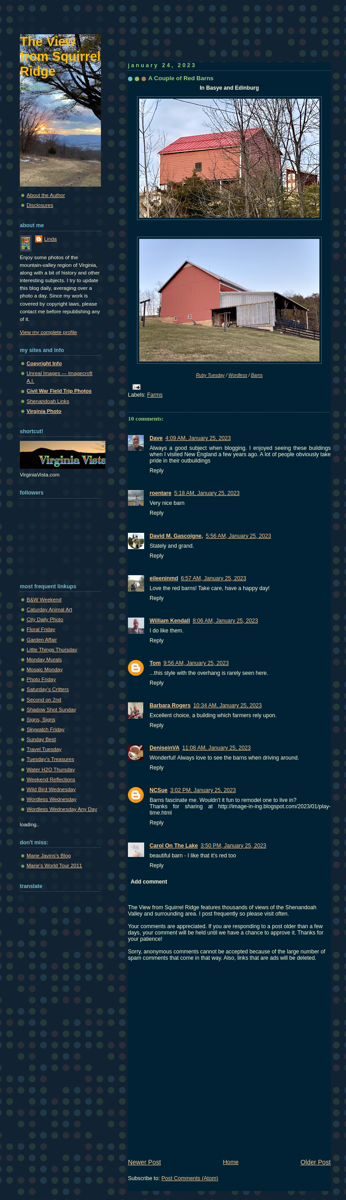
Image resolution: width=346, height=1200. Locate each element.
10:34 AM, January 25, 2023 (227, 705)
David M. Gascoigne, (176, 536)
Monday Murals (44, 659)
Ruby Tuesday (210, 375)
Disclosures (40, 205)
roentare (161, 493)
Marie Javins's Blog (49, 855)
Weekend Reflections (51, 779)
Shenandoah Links (48, 401)
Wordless (237, 375)
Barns (257, 375)
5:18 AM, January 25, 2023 (207, 493)
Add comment (149, 882)
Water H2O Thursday (51, 769)
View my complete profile (48, 332)
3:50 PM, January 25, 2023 (233, 846)
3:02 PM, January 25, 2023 (203, 790)
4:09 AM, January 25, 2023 (198, 438)
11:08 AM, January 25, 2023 (216, 748)
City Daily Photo (45, 619)
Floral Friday (41, 629)
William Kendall (170, 621)
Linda (50, 239)
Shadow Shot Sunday (51, 709)
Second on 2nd (44, 699)
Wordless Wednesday (52, 799)
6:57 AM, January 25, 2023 (213, 578)
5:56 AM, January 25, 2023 (238, 536)
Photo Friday (41, 679)
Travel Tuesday (44, 749)
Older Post (315, 1162)
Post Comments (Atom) (189, 1178)
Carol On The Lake (174, 846)
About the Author (46, 195)
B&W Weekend (44, 599)
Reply (157, 470)
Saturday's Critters (48, 689)
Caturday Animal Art (49, 609)
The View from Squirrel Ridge (60, 56)
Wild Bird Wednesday (51, 789)
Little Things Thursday (52, 649)
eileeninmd (164, 578)
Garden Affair (42, 639)
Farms (155, 395)
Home (231, 1162)
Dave (156, 438)
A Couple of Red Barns (181, 78)
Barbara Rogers (170, 705)
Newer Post (144, 1162)
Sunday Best (41, 739)
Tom (155, 663)
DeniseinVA (165, 748)
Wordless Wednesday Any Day (62, 809)
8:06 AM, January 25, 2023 (225, 621)
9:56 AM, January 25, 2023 (196, 663)
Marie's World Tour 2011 (54, 865)
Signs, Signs (41, 719)
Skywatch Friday (45, 729)
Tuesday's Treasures (50, 759)
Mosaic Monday (45, 669)
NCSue (159, 790)
